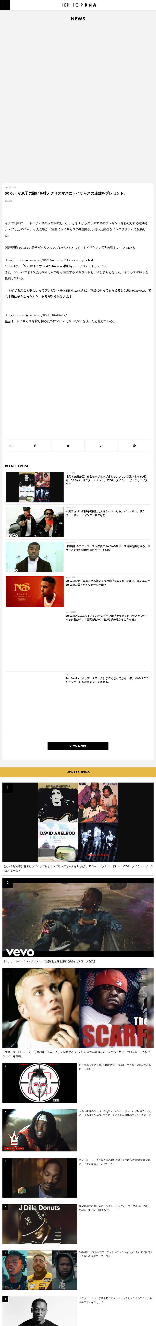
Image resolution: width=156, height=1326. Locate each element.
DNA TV (8, 1290)
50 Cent (8, 45)
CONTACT (27, 1283)
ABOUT (7, 1311)
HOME (7, 1283)
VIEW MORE (78, 500)
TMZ (7, 166)
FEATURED (9, 1304)
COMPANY (28, 1297)
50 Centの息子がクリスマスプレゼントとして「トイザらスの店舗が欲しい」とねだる (76, 93)
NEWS (7, 1297)
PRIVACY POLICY (31, 1290)
